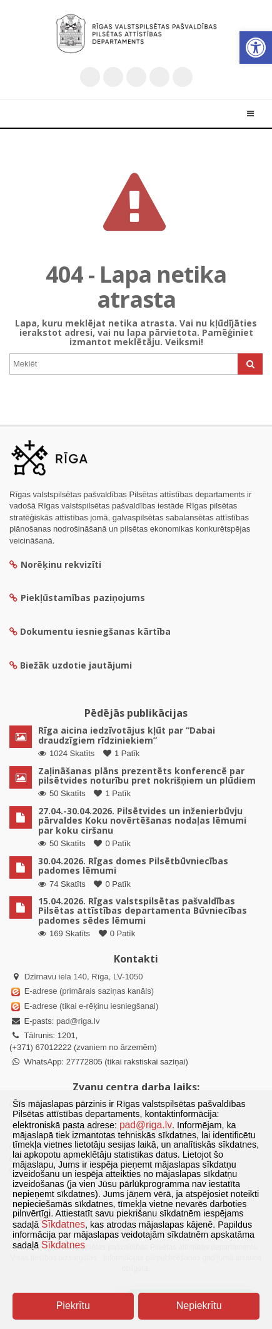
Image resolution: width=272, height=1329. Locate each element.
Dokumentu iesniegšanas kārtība (95, 631)
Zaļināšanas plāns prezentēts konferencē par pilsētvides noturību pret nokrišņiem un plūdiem (147, 775)
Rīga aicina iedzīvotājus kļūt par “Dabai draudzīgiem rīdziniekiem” (126, 734)
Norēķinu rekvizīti (55, 564)
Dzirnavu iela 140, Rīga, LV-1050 (83, 976)
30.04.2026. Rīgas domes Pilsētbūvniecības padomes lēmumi (133, 865)
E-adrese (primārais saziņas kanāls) (89, 991)
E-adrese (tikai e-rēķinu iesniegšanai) (90, 1006)
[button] (255, 47)
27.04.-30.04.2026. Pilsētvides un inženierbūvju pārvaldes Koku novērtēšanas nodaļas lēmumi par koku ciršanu (142, 820)
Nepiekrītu (199, 1305)
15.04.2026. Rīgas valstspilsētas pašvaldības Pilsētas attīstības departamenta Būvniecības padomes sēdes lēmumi (142, 910)
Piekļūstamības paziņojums (77, 598)
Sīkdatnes (63, 1224)
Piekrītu (73, 1305)
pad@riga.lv (78, 1021)
